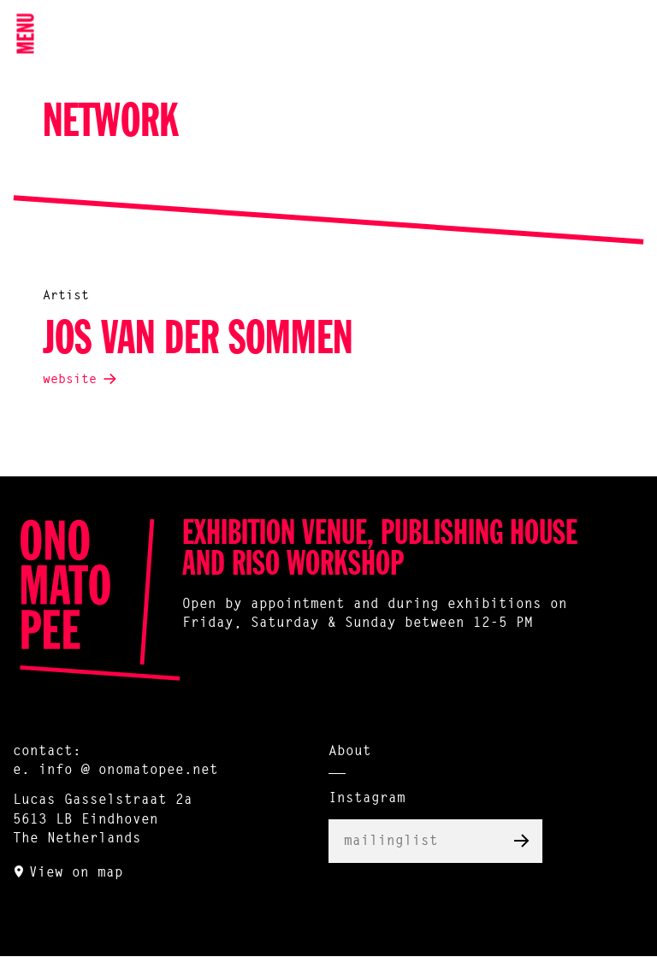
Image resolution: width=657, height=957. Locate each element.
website (70, 380)
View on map (76, 873)
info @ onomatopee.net (128, 770)
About (349, 752)
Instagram (366, 799)
